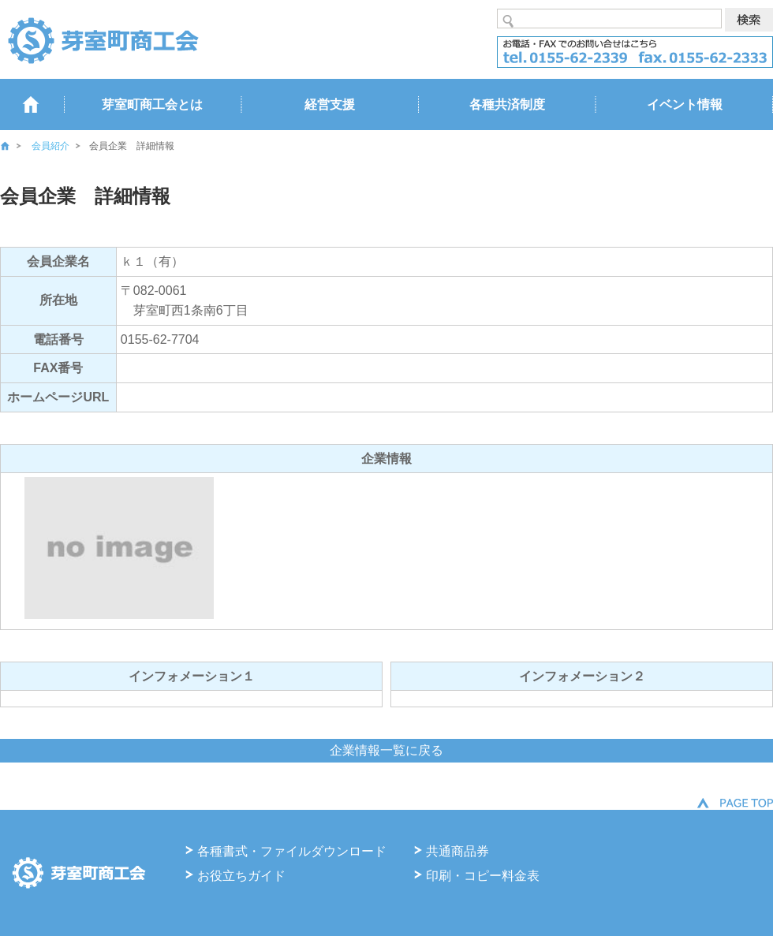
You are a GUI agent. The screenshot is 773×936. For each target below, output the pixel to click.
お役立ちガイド (241, 875)
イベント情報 (685, 104)
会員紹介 (50, 145)
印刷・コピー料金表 (483, 875)
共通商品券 (457, 851)
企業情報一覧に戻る (386, 750)
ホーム (16, 146)
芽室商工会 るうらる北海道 (102, 39)
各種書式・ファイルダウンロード (291, 851)
